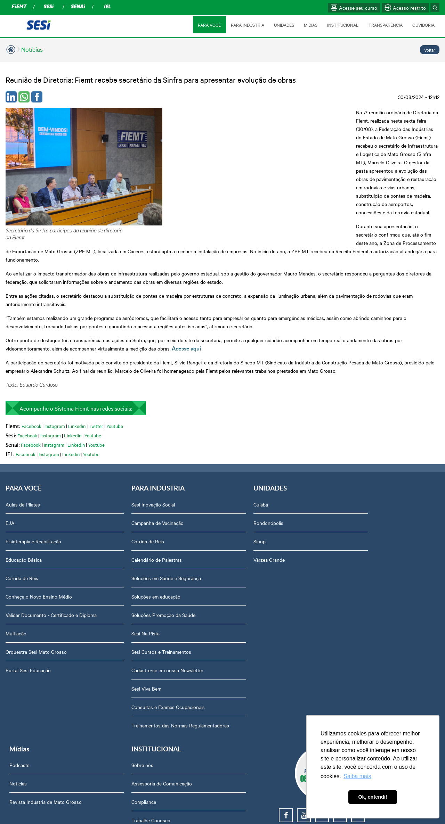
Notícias (32, 49)
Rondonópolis (189, 439)
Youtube (114, 342)
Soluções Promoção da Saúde (124, 531)
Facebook (31, 342)
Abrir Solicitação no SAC (365, 623)
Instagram (54, 342)
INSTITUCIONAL (342, 25)
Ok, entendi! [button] (372, 797)
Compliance (351, 458)
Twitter (96, 342)
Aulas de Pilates (23, 421)
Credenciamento (356, 587)
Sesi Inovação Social (114, 421)
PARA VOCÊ (208, 25)
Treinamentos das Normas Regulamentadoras (120, 646)
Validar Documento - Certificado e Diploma (42, 535)
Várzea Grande (190, 476)
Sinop (181, 458)
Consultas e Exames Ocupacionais (128, 623)
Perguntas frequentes (362, 495)
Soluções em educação (116, 513)
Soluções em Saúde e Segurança (127, 495)
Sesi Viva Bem (107, 605)
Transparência (354, 513)
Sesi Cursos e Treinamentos (122, 568)
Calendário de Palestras (117, 476)
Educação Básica (24, 476)
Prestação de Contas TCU (367, 531)
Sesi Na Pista (106, 550)
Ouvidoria (349, 642)
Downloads (351, 605)
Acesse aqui (186, 265)
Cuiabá (182, 421)
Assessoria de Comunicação (369, 439)
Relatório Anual (355, 550)
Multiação (16, 557)
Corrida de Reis (22, 495)
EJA (10, 439)
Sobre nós (350, 421)
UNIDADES (283, 25)
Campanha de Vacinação (118, 439)
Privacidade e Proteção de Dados (375, 568)
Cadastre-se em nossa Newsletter (128, 587)
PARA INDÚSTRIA (246, 25)
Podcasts (267, 421)
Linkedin (77, 342)
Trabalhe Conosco (358, 476)
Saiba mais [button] (357, 776)
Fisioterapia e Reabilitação (33, 458)
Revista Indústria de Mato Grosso (293, 458)
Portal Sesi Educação (28, 594)
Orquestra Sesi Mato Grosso (36, 575)
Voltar (429, 50)
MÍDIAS (310, 25)
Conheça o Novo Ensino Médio (39, 513)
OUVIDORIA (423, 25)
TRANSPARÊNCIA (385, 25)
